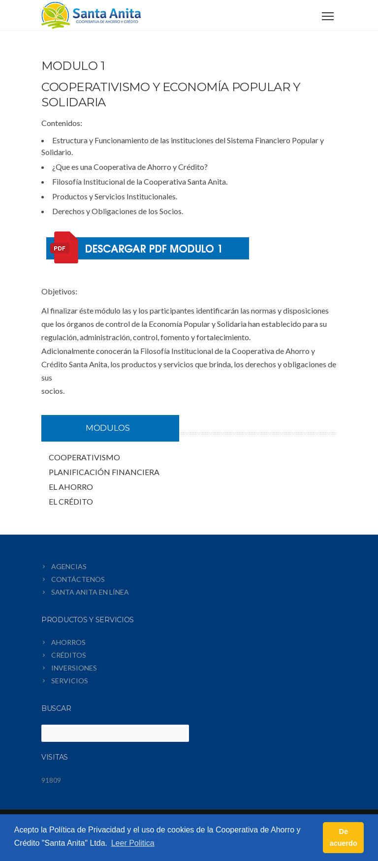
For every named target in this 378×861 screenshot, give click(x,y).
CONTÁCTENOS (78, 579)
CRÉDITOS (68, 655)
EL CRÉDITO (71, 501)
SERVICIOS (69, 680)
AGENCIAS (69, 566)
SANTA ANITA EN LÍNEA (90, 592)
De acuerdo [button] (343, 837)
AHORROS (68, 642)
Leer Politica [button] (133, 843)
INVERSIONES (74, 668)
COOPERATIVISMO (84, 457)
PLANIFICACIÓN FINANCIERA (104, 472)
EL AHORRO (71, 486)
